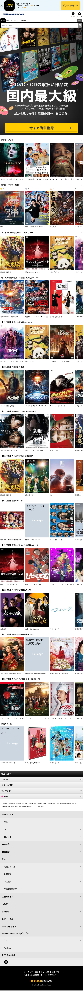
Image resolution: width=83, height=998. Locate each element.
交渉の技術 (78, 631)
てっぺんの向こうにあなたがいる (36, 181)
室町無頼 (53, 229)
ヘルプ (5, 906)
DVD (4, 22)
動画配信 (6, 854)
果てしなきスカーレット (33, 274)
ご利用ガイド (7, 898)
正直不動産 (78, 319)
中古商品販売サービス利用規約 (46, 806)
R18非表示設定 (10, 891)
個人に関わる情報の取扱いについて (67, 806)
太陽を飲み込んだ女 (32, 631)
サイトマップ (42, 808)
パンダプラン (54, 274)
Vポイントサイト (9, 928)
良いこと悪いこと (56, 542)
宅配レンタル (9, 868)
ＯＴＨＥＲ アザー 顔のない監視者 (63, 181)
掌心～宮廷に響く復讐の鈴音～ (10, 676)
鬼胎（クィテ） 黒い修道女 (35, 453)
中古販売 (8, 883)
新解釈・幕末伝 (5, 274)
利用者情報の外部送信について (28, 808)
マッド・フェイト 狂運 (8, 453)
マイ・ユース (54, 631)
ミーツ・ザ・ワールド (7, 765)
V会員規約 (12, 806)
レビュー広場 (7, 921)
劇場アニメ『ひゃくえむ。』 (35, 586)
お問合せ (6, 913)
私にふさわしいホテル (32, 765)
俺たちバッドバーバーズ (33, 542)
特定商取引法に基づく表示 (10, 808)
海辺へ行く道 (54, 765)
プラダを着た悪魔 (56, 319)
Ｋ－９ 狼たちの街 (7, 408)
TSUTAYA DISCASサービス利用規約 (26, 806)
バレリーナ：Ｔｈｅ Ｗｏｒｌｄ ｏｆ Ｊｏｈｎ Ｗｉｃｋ (21, 363)
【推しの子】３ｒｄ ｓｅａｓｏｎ (62, 586)
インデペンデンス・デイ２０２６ (36, 408)
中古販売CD (30, 22)
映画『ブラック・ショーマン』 (35, 229)
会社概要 (5, 806)
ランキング (41, 793)
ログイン (79, 18)
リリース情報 (41, 787)
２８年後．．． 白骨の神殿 (60, 363)
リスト (73, 18)
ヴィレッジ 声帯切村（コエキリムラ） (13, 181)
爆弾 (1, 229)
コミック (20, 22)
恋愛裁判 (78, 497)
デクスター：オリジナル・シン (60, 720)
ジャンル (41, 781)
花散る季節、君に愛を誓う (59, 676)
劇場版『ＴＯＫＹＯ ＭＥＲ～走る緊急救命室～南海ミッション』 (47, 319)
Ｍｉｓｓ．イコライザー (58, 408)
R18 (79, 22)
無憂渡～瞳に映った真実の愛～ (35, 676)
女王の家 (3, 631)
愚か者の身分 (29, 497)
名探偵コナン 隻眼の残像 (9, 319)
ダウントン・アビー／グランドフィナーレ (39, 720)
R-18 (41, 798)
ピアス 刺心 (54, 453)
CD (12, 22)
